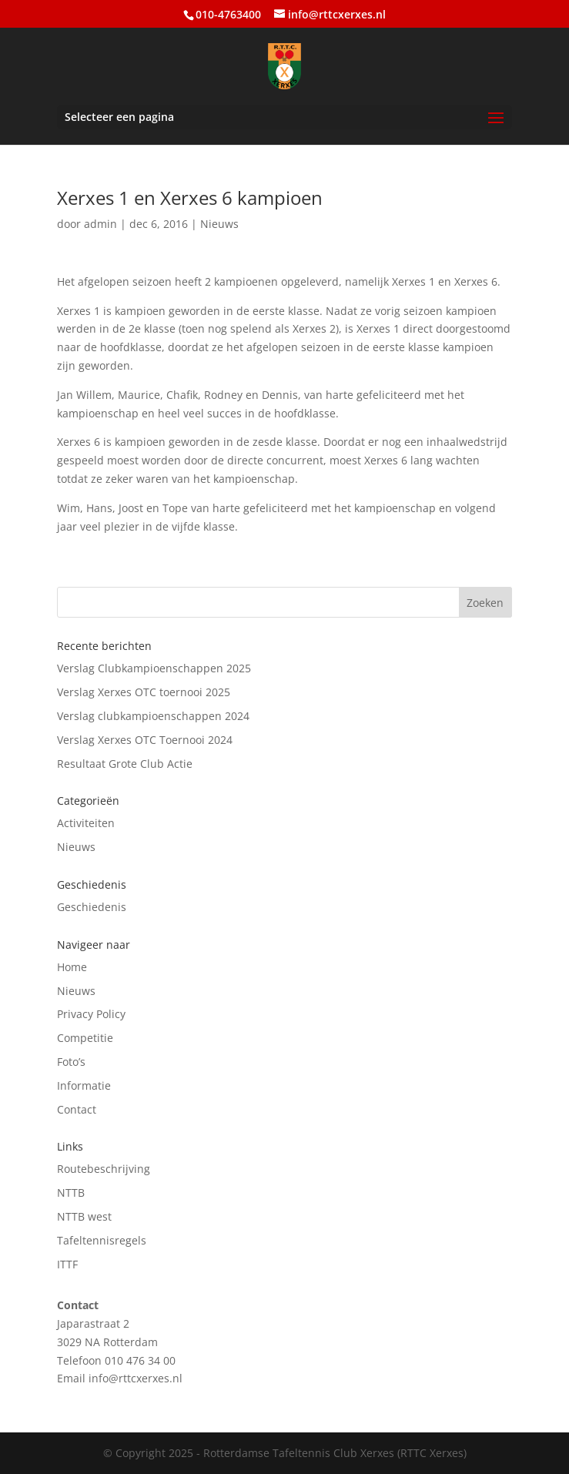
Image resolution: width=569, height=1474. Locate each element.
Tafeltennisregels (101, 1240)
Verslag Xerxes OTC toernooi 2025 (143, 692)
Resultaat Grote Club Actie (124, 763)
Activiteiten (86, 823)
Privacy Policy (91, 1014)
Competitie (85, 1037)
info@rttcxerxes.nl (135, 1378)
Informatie (84, 1085)
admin (100, 223)
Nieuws (219, 223)
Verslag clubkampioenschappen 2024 (153, 716)
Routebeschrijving (103, 1168)
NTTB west (84, 1216)
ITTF (67, 1264)
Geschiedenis (91, 906)
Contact (76, 1109)
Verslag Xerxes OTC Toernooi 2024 (145, 739)
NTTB (71, 1192)
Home (72, 967)
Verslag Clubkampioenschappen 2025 (154, 668)
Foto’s (71, 1061)
